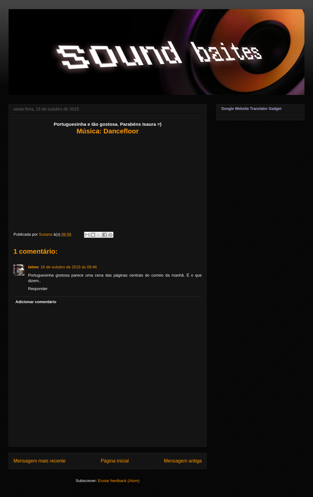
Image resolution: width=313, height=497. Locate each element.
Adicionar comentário (36, 301)
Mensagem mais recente (39, 460)
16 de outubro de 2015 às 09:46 (69, 267)
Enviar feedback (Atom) (119, 480)
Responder (38, 288)
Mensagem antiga (183, 460)
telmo (33, 267)
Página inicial (115, 460)
